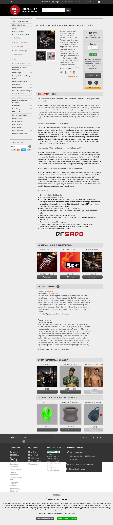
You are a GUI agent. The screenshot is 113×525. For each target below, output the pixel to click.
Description (43, 94)
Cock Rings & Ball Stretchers (21, 34)
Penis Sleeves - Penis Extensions (19, 68)
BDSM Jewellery (17, 127)
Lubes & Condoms (18, 31)
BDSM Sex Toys (17, 112)
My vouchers (33, 464)
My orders (32, 452)
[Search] (68, 10)
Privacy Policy (70, 513)
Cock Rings (17, 38)
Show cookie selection (45, 519)
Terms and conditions (14, 465)
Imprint (12, 486)
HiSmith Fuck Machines (19, 81)
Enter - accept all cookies (67, 519)
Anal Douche (16, 97)
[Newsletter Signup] (29, 147)
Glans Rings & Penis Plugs (22, 63)
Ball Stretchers (18, 46)
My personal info (34, 461)
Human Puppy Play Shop (20, 115)
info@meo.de (80, 469)
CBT (15, 59)
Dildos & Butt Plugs (18, 25)
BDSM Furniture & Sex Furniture (19, 101)
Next (54, 56)
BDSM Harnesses (17, 121)
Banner (13, 458)
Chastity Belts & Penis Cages (21, 94)
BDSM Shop (14, 455)
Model (62, 68)
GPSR (54, 94)
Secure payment (16, 469)
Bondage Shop (17, 88)
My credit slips (33, 455)
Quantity (93, 44)
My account (33, 448)
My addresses (33, 458)
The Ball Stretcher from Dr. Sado (51, 197)
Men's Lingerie (17, 124)
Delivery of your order (16, 478)
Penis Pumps (16, 73)
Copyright (14, 483)
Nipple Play (16, 84)
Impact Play (16, 109)
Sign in (88, 2)
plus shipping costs (93, 37)
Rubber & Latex (17, 118)
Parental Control (53, 470)
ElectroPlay (15, 106)
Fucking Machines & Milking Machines (21, 77)
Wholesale (14, 461)
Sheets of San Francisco (19, 134)
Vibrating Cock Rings (20, 42)
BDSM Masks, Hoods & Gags (21, 91)
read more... (75, 67)
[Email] (19, 147)
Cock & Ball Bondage (20, 51)
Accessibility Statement (15, 490)
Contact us (46, 2)
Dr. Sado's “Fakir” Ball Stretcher (51, 195)
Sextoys (14, 28)
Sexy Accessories (17, 130)
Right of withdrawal (14, 473)
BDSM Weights (18, 55)
